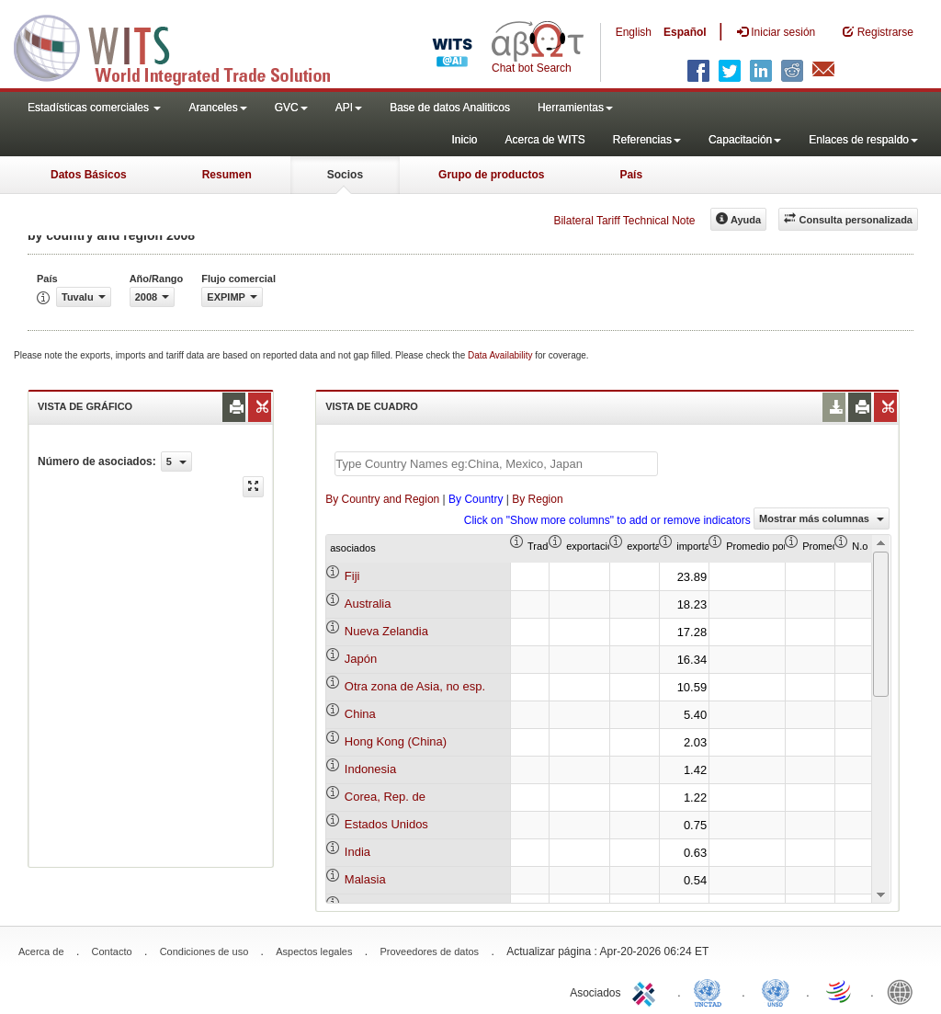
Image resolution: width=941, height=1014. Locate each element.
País (630, 174)
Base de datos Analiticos (450, 107)
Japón (361, 659)
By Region (537, 499)
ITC (647, 991)
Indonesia (370, 769)
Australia (368, 603)
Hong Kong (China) (396, 741)
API (348, 107)
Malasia (365, 879)
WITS (184, 46)
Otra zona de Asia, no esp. (415, 686)
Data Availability (501, 355)
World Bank (904, 991)
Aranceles (217, 107)
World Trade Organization (840, 991)
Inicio (464, 139)
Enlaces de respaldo (863, 139)
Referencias (647, 139)
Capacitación (745, 139)
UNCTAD (711, 991)
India (357, 852)
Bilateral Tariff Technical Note (624, 220)
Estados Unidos (386, 824)
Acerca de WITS (544, 139)
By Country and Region (382, 499)
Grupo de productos (491, 174)
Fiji (352, 576)
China (360, 714)
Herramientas (575, 107)
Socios (345, 174)
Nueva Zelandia (386, 631)
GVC (291, 107)
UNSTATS (775, 991)
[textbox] (496, 463)
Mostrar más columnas (821, 518)
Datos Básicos (89, 174)
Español (685, 32)
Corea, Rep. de (385, 796)
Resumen (227, 174)
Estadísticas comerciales (94, 107)
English (634, 32)
